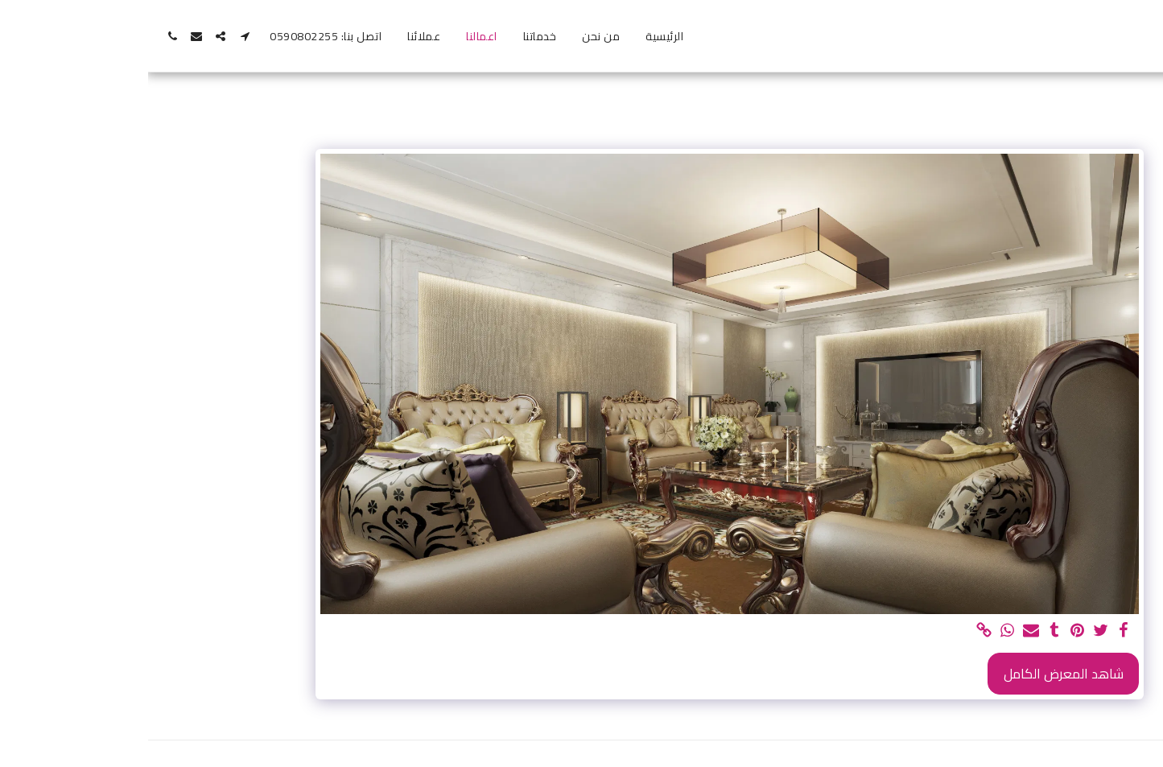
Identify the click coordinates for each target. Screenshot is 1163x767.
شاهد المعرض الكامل (915, 674)
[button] (96, 36)
